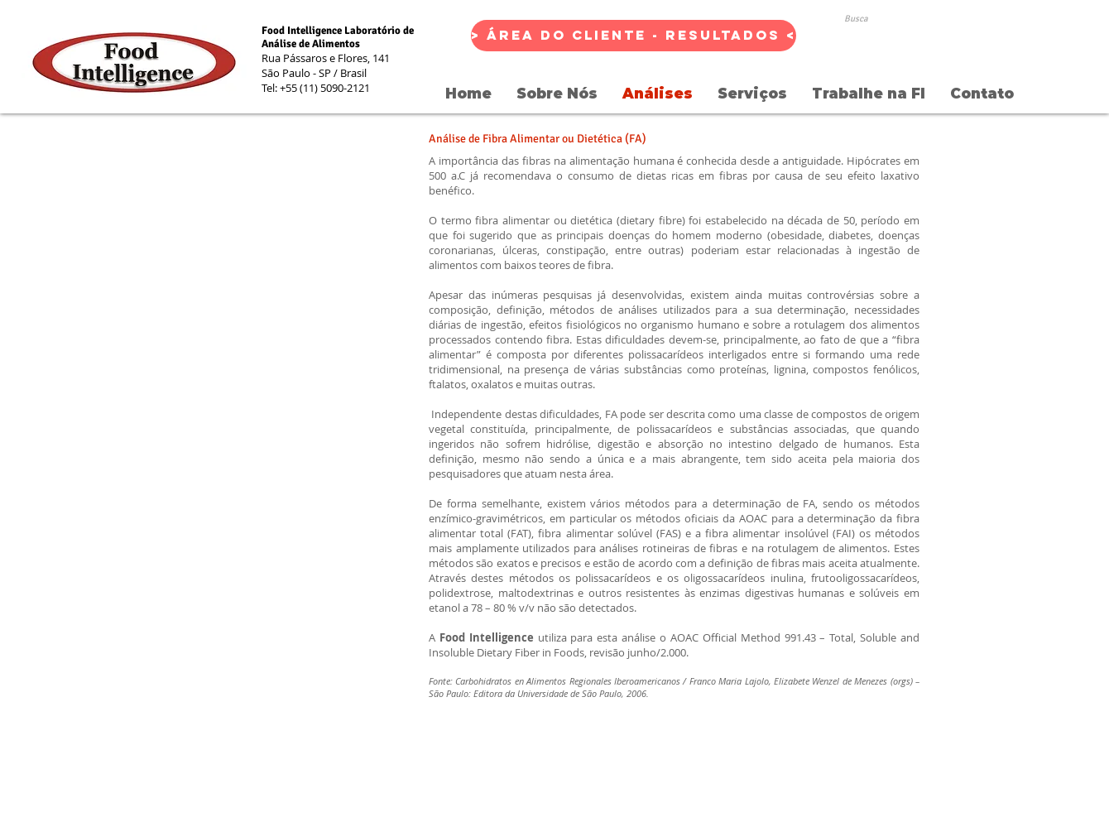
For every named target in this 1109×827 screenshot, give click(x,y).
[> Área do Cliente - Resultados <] (633, 35)
